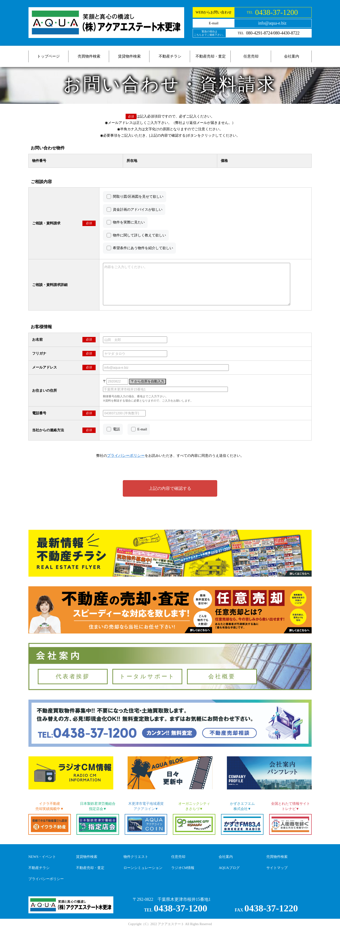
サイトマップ (277, 868)
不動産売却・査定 (211, 56)
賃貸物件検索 (129, 56)
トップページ (48, 56)
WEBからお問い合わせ (214, 12)
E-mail (142, 429)
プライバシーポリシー (46, 879)
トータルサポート (147, 676)
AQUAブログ (229, 868)
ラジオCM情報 (182, 868)
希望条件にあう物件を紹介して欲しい (143, 248)
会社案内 (291, 56)
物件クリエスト (135, 857)
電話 (116, 429)
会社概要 (221, 676)
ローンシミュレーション (142, 868)
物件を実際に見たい (129, 222)
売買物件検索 (89, 56)
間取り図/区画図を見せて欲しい (138, 196)
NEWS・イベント (42, 857)
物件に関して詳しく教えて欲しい (139, 235)
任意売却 (251, 56)
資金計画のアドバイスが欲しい (137, 209)
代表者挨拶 (73, 676)
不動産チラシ (170, 56)
